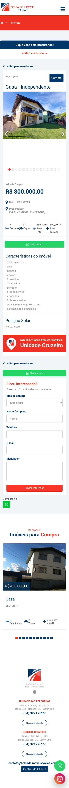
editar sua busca (34, 53)
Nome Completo (16, 411)
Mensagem (13, 458)
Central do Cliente (34, 769)
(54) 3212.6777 (34, 744)
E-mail (10, 443)
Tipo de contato (15, 395)
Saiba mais (34, 244)
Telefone (11, 427)
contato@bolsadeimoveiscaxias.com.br (34, 763)
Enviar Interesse (34, 488)
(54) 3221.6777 (34, 713)
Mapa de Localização (34, 723)
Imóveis (15, 22)
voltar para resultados (18, 66)
